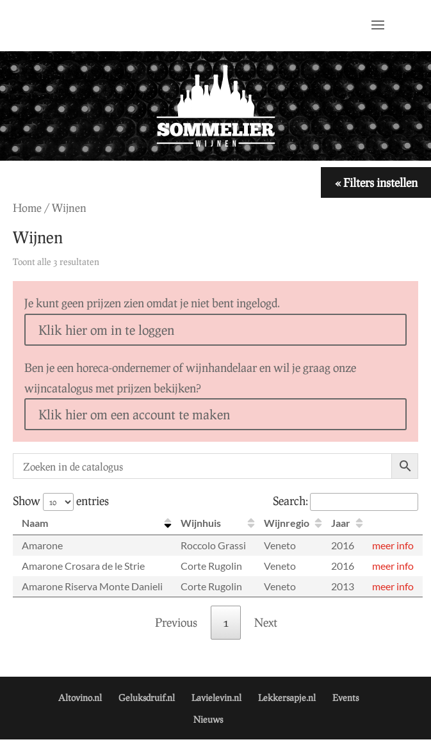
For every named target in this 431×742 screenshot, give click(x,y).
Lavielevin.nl (216, 697)
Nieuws (208, 719)
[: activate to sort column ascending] (393, 523)
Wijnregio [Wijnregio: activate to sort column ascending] (286, 523)
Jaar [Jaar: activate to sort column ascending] (340, 523)
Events (345, 697)
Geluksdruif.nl (146, 697)
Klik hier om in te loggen (106, 329)
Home (27, 207)
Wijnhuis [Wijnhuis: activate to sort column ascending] (201, 523)
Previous (176, 622)
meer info (393, 545)
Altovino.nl (80, 697)
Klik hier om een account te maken (134, 414)
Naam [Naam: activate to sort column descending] (35, 523)
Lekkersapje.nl (287, 697)
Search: (345, 501)
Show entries (61, 501)
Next (265, 622)
